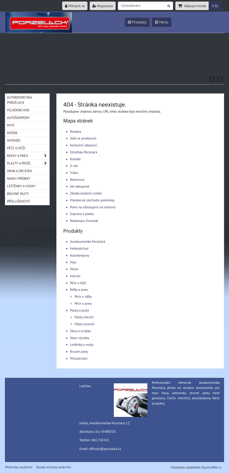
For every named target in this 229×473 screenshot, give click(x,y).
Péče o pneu (83, 303)
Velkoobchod (79, 248)
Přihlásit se (75, 6)
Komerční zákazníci (83, 145)
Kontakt (75, 159)
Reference (77, 179)
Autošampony (79, 255)
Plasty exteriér (84, 324)
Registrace (102, 6)
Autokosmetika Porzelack (87, 241)
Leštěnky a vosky (81, 344)
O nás (74, 165)
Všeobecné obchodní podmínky (92, 200)
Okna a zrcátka (80, 331)
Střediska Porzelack (83, 152)
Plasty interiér (84, 317)
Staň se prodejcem (83, 138)
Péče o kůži (78, 283)
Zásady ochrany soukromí (53, 467)
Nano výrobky (79, 338)
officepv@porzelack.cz (105, 448)
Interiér (75, 276)
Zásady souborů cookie (86, 193)
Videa (74, 172)
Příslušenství (78, 358)
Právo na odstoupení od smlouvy (93, 207)
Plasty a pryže (79, 310)
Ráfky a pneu (79, 289)
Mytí (73, 262)
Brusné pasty (79, 351)
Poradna (75, 131)
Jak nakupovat (79, 186)
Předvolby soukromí (18, 467)
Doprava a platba (82, 213)
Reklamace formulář (84, 220)
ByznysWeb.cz (212, 467)
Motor (74, 269)
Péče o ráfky (83, 296)
